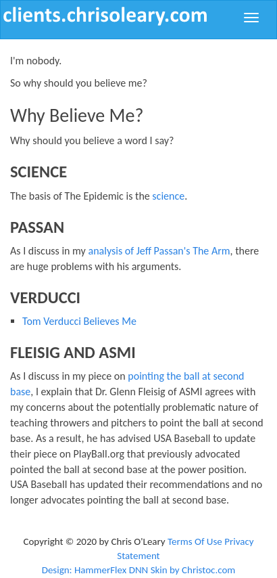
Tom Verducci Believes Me (79, 321)
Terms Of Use (195, 541)
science (168, 196)
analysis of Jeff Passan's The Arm (159, 250)
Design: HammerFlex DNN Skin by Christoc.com (139, 570)
